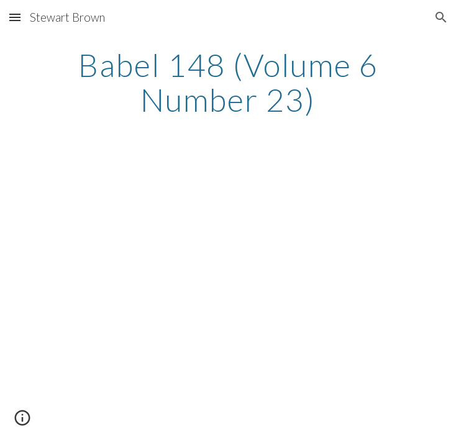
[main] (227, 82)
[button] (15, 17)
